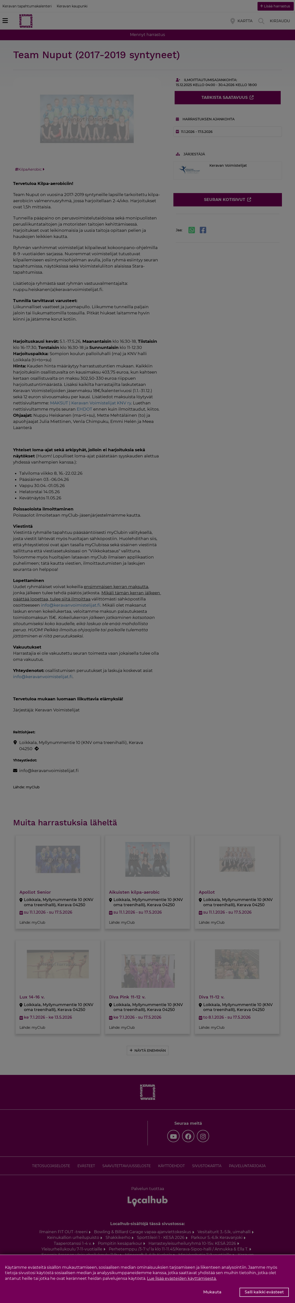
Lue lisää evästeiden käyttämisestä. (182, 1278)
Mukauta (212, 1292)
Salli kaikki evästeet (264, 1292)
